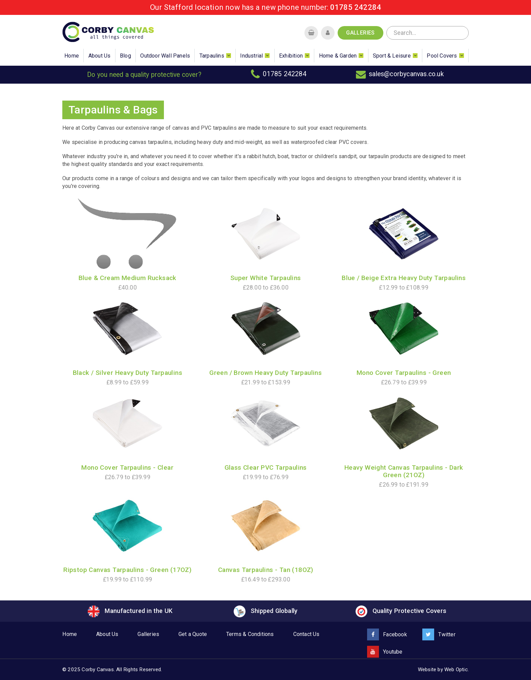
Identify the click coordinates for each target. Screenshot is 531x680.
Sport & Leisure (392, 55)
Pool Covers (442, 55)
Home (71, 55)
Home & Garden (338, 55)
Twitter (438, 634)
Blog (125, 55)
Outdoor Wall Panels (165, 55)
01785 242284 (355, 7)
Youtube (385, 652)
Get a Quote (192, 634)
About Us (99, 55)
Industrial (251, 55)
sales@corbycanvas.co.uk (406, 74)
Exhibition (291, 55)
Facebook (387, 634)
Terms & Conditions (250, 634)
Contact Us (306, 634)
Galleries (360, 32)
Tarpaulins (211, 55)
